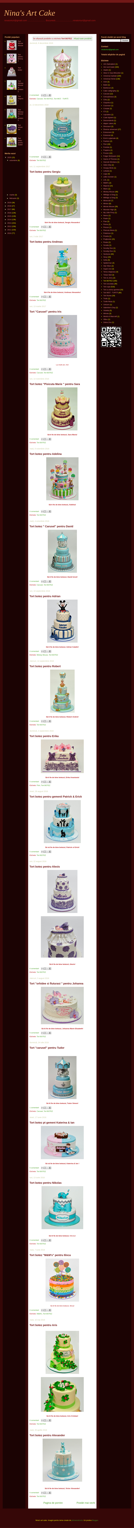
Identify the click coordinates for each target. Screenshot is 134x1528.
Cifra (105, 100)
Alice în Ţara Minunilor (112, 73)
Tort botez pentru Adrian (44, 596)
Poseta (106, 236)
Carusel (40, 99)
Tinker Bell (107, 275)
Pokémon (107, 233)
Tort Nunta (107, 296)
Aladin (105, 70)
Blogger (95, 1520)
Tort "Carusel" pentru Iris (45, 311)
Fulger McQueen (109, 156)
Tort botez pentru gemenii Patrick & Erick (55, 796)
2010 (9, 233)
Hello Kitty (107, 165)
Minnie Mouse (108, 206)
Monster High (108, 210)
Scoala (106, 245)
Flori (38, 785)
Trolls (105, 299)
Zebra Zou (107, 322)
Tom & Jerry (108, 278)
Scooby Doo (108, 248)
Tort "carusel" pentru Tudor (46, 1047)
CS (104, 111)
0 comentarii (34, 95)
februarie (13, 198)
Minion (105, 204)
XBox (105, 319)
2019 (9, 203)
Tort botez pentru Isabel (20, 141)
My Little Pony (108, 213)
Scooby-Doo (108, 251)
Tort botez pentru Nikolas (45, 1182)
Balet (105, 85)
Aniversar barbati (109, 76)
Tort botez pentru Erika (44, 736)
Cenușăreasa (108, 97)
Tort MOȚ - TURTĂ (61, 99)
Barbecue (107, 88)
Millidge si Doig (109, 195)
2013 (9, 223)
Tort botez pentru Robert (45, 666)
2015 (9, 216)
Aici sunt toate (108, 67)
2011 (9, 230)
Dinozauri (107, 126)
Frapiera (106, 150)
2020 (9, 157)
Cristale (106, 109)
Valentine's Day (109, 308)
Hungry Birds (108, 168)
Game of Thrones (110, 159)
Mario (105, 189)
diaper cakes (108, 123)
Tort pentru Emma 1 (20, 58)
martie (12, 195)
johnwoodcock (77, 1520)
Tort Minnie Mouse (20, 43)
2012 (9, 226)
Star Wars (107, 266)
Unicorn (106, 305)
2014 (9, 219)
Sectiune (106, 254)
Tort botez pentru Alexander (47, 1435)
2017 (9, 209)
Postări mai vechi (86, 1503)
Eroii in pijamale (109, 138)
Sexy (105, 257)
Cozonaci (107, 106)
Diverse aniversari (110, 129)
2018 (9, 206)
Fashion (106, 141)
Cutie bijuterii (108, 118)
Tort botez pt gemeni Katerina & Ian (51, 1122)
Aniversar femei (109, 79)
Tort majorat (20, 98)
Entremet (106, 135)
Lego (105, 174)
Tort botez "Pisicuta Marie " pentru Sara (54, 384)
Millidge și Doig (109, 198)
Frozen (106, 153)
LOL (105, 180)
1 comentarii (34, 1108)
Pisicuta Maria (108, 230)
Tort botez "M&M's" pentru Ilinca (50, 1255)
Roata (105, 242)
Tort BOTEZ (48, 99)
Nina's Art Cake (29, 12)
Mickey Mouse (42, 655)
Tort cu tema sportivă (111, 290)
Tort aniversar (20, 127)
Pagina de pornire (53, 1503)
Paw (105, 221)
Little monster (108, 177)
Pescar (106, 227)
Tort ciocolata (108, 284)
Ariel (105, 82)
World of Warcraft (110, 316)
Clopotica (107, 103)
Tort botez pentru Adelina (45, 453)
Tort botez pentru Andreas (46, 241)
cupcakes (107, 115)
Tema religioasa (109, 272)
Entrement (107, 132)
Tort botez (20, 69)
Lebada (106, 171)
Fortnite (106, 147)
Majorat (106, 186)
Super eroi (107, 269)
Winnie (106, 313)
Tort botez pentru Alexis (44, 866)
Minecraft (106, 201)
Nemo (105, 215)
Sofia (105, 260)
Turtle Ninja (107, 301)
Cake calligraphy (109, 91)
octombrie (13, 160)
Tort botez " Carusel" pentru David (51, 526)
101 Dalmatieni (109, 64)
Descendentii (108, 120)
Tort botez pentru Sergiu (44, 171)
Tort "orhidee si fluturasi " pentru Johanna (56, 983)
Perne (105, 224)
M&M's (39, 1314)
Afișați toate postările (83, 38)
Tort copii (106, 287)
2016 (9, 213)
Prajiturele (107, 239)
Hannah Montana (110, 162)
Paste (105, 218)
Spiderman (107, 263)
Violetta (106, 310)
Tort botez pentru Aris (43, 1325)
